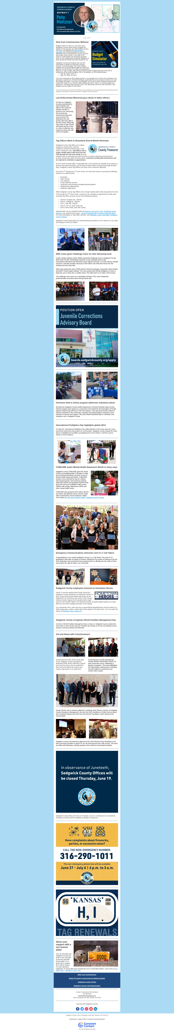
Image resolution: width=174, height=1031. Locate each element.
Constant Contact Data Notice (96, 1019)
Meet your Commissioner (87, 975)
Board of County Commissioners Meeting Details (87, 978)
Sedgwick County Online (87, 982)
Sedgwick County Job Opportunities (87, 986)
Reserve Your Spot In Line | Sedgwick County (100, 211)
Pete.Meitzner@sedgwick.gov (87, 996)
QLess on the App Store (107, 213)
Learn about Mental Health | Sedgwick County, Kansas (85, 497)
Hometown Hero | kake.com (72, 611)
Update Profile (82, 1019)
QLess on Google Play (89, 213)
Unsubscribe (73, 1019)
